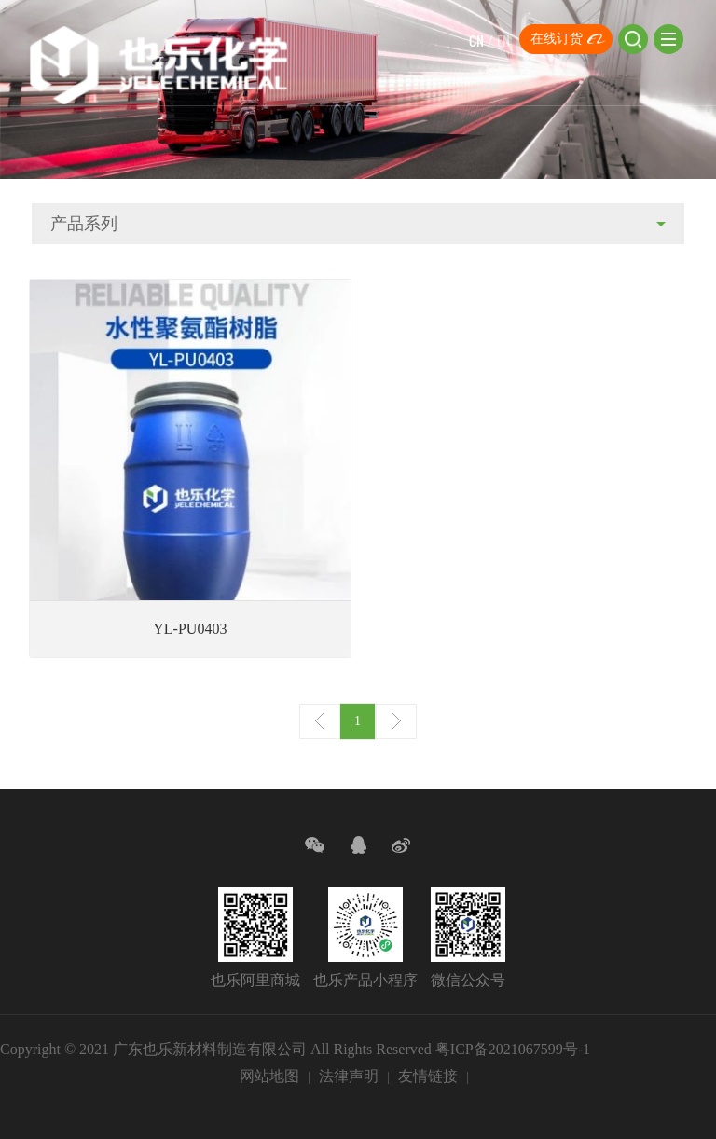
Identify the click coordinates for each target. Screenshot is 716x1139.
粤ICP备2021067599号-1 (512, 1049)
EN (503, 40)
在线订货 (556, 39)
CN (476, 40)
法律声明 (349, 1076)
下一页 (396, 721)
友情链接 (428, 1076)
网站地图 (269, 1076)
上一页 (319, 721)
